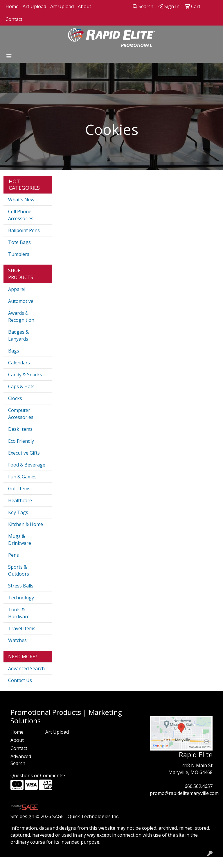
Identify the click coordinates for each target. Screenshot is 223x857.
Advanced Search (26, 668)
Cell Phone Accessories (20, 215)
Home (12, 6)
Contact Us (20, 680)
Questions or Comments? (38, 775)
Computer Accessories (20, 413)
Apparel (16, 289)
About (84, 6)
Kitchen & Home (25, 524)
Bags (13, 351)
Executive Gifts (24, 453)
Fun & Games (22, 476)
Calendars (19, 362)
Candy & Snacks (25, 374)
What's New (21, 199)
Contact (14, 19)
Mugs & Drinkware (19, 539)
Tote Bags (19, 242)
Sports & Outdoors (18, 570)
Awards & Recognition (21, 316)
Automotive (20, 301)
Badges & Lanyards (18, 335)
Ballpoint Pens (24, 230)
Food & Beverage (26, 465)
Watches (17, 640)
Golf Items (19, 488)
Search (143, 6)
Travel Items (21, 628)
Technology (21, 597)
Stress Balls (20, 586)
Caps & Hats (21, 386)
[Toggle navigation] (9, 56)
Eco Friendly (21, 441)
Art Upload (34, 6)
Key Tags (18, 512)
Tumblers (18, 254)
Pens (13, 555)
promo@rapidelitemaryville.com (184, 793)
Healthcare (20, 500)
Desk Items (20, 429)
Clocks (15, 398)
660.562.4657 (199, 786)
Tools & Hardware (19, 613)
